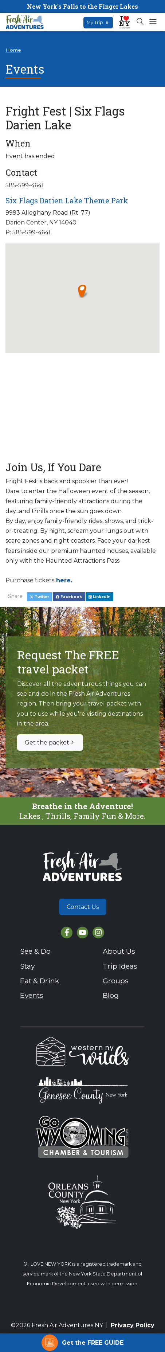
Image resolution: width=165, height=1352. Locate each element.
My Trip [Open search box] (98, 22)
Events (31, 995)
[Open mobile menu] (152, 22)
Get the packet (50, 742)
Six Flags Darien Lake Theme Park (66, 200)
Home (13, 50)
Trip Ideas (120, 966)
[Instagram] (98, 932)
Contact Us (83, 906)
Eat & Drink (39, 980)
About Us (119, 951)
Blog (111, 995)
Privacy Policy (132, 1325)
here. (63, 580)
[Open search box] (140, 22)
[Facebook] (66, 932)
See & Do (35, 951)
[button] (82, 291)
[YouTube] (82, 932)
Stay (27, 966)
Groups (116, 980)
